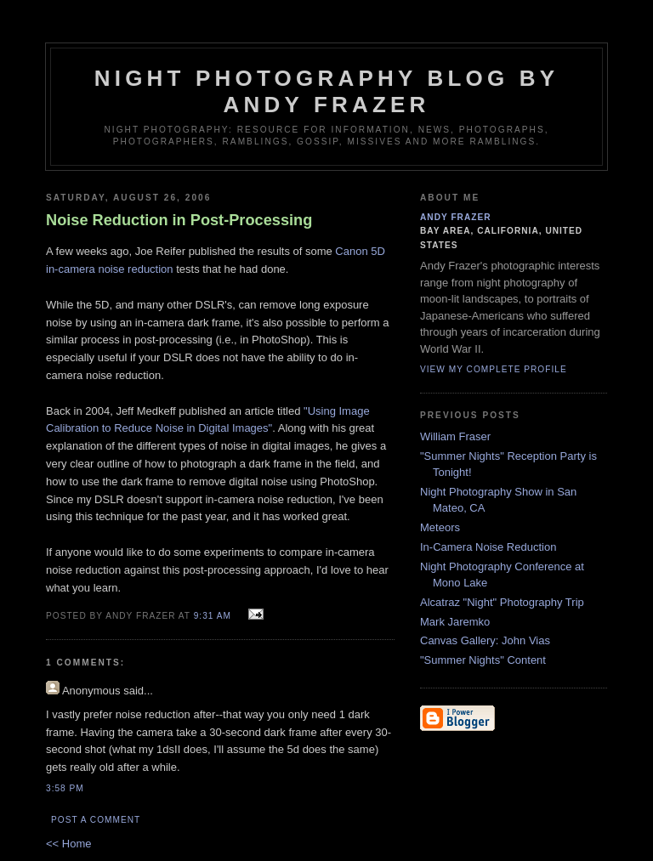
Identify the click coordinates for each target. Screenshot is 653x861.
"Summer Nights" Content (483, 660)
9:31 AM (212, 615)
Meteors (440, 527)
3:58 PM (65, 788)
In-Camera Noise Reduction (488, 547)
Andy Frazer (455, 217)
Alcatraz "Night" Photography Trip (502, 602)
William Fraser (455, 436)
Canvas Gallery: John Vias (485, 640)
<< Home (68, 843)
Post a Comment (95, 819)
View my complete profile (493, 369)
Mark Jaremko (455, 621)
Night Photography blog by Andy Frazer (326, 91)
